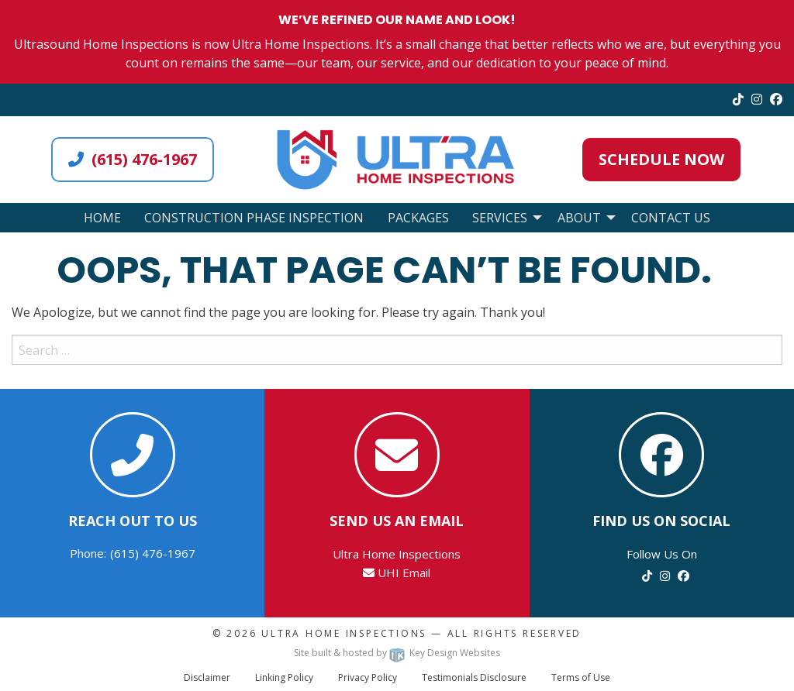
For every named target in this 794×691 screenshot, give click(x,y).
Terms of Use (580, 677)
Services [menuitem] (499, 217)
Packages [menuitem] (418, 217)
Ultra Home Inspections (343, 633)
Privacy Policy (367, 677)
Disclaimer (207, 677)
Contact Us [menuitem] (670, 217)
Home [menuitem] (102, 217)
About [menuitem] (579, 217)
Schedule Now (661, 159)
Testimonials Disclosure (474, 677)
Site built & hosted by (397, 652)
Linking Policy (284, 677)
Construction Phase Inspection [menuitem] (254, 217)
